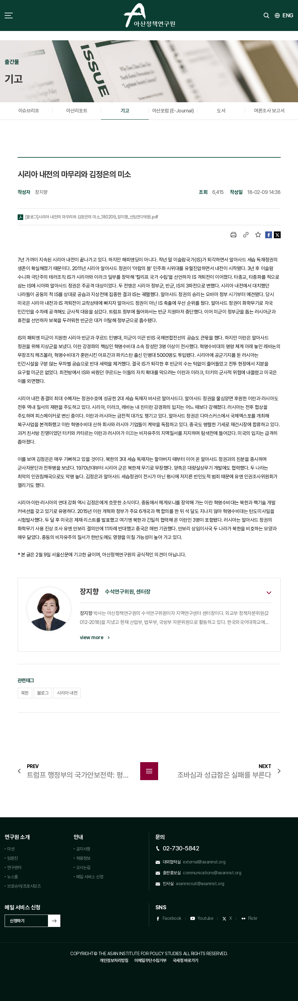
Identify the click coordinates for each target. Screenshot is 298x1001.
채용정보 (83, 858)
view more (92, 637)
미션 (10, 848)
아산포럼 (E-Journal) (173, 111)
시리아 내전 (67, 693)
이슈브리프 (28, 111)
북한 (25, 693)
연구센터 (14, 867)
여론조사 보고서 (269, 111)
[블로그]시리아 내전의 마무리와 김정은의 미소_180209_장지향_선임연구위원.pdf (91, 216)
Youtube (205, 918)
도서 (221, 111)
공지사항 (83, 848)
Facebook (172, 918)
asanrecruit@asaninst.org (200, 883)
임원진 (12, 858)
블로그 (43, 693)
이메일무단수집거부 (150, 960)
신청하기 (17, 920)
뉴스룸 (12, 876)
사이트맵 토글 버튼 (9, 15)
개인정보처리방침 (114, 960)
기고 (125, 111)
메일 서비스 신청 (89, 876)
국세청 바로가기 (185, 960)
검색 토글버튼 (266, 15)
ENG (288, 15)
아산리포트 (76, 111)
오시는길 (83, 867)
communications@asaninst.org (212, 872)
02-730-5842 (181, 848)
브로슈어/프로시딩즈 (24, 886)
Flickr (252, 918)
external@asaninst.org (204, 861)
